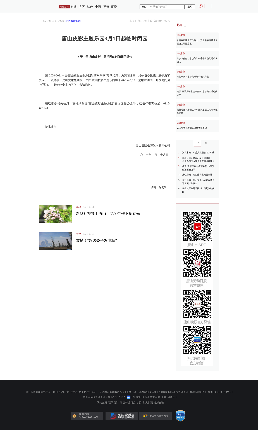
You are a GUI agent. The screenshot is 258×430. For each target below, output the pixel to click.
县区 (82, 6)
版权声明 (125, 402)
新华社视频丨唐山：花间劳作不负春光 (108, 213)
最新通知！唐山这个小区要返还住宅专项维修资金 (197, 111)
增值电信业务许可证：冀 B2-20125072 (104, 397)
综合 (90, 6)
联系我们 (113, 402)
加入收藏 (148, 402)
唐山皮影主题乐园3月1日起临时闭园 (198, 190)
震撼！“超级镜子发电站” (96, 240)
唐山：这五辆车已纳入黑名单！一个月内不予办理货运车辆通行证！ (198, 160)
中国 (98, 6)
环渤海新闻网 (73, 21)
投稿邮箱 (159, 402)
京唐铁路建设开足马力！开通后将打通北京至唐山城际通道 (197, 42)
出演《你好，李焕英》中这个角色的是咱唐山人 (197, 60)
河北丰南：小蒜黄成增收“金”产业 (193, 76)
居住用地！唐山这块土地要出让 (192, 128)
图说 (114, 6)
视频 (106, 6)
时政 (74, 6)
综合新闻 (181, 35)
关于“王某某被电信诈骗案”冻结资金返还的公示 (197, 93)
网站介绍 (102, 402)
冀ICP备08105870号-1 (219, 392)
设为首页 (136, 402)
